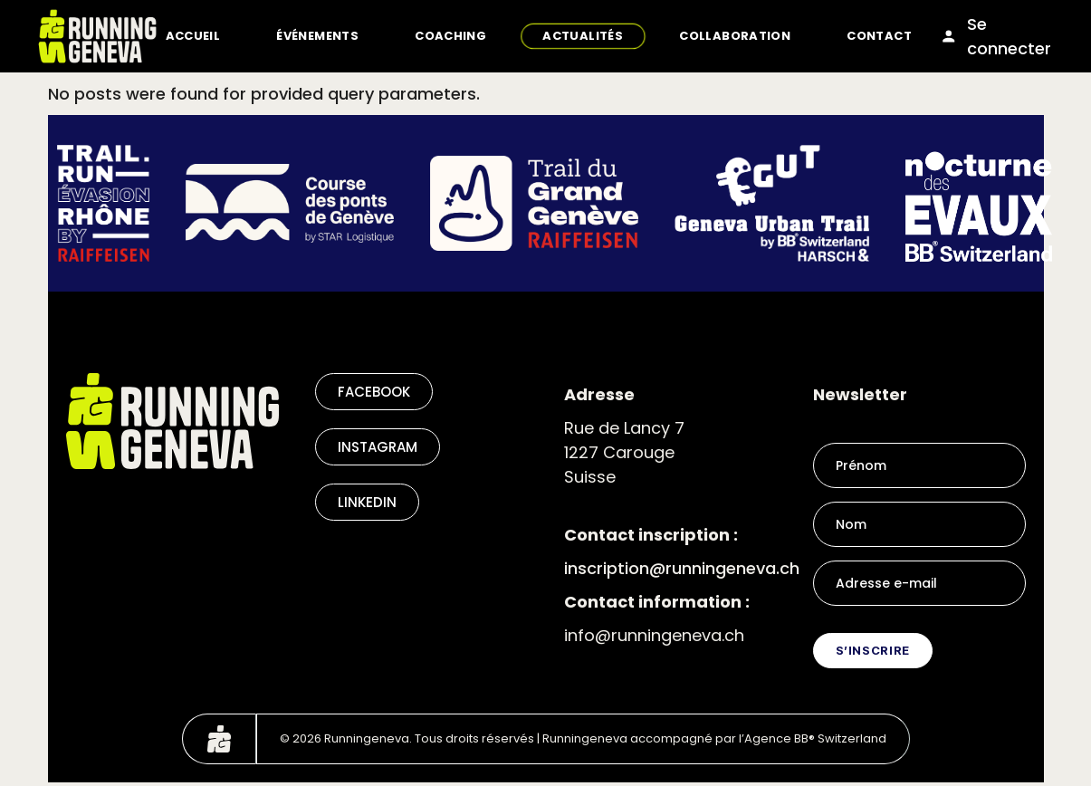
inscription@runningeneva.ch (681, 568)
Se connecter (995, 36)
